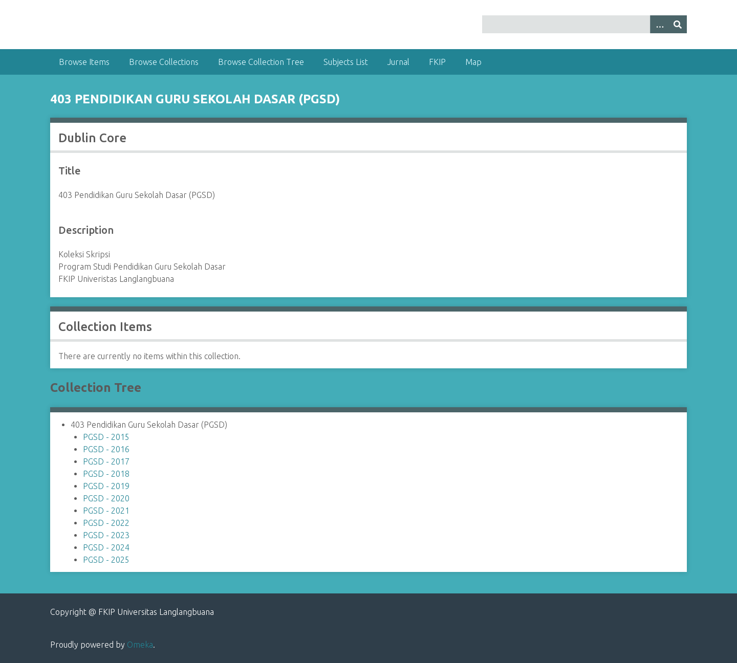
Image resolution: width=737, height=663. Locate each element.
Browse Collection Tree (261, 62)
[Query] (584, 24)
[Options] (659, 24)
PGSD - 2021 (106, 510)
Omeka (140, 644)
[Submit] (677, 24)
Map (473, 62)
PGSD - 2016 (106, 449)
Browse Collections (164, 62)
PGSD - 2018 (106, 473)
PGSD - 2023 (106, 535)
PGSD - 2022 (106, 522)
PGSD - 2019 (106, 486)
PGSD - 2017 (106, 461)
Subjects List (345, 62)
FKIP (437, 62)
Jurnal (398, 62)
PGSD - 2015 (106, 436)
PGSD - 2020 (106, 498)
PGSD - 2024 (106, 547)
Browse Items (84, 62)
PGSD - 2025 (106, 559)
